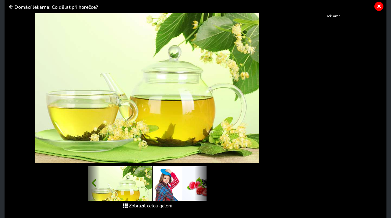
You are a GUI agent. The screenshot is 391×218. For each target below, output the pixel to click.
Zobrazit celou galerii (147, 206)
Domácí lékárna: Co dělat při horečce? (56, 7)
